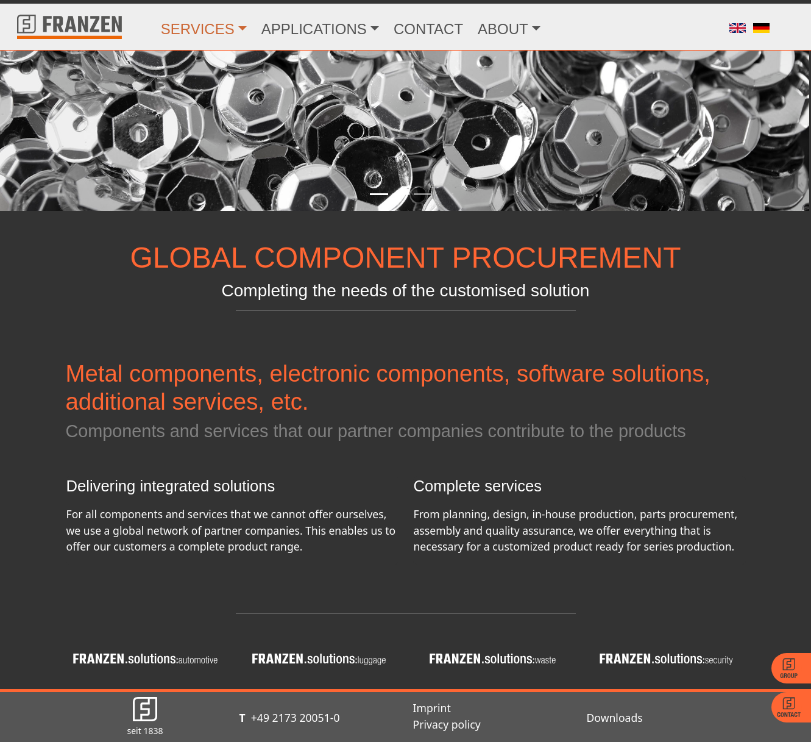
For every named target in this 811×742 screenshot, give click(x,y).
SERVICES (198, 29)
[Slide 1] (379, 194)
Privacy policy (447, 724)
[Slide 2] (401, 194)
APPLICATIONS (314, 29)
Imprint (432, 708)
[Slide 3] (423, 194)
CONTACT (428, 29)
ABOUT (503, 29)
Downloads (615, 717)
